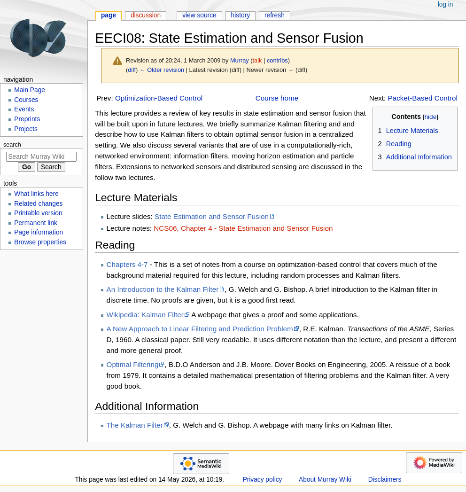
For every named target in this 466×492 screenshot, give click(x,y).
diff (132, 69)
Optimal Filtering (133, 364)
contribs (277, 60)
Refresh (274, 15)
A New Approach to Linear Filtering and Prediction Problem (200, 329)
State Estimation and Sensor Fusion (212, 216)
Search (12, 144)
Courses (26, 99)
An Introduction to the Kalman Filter (163, 289)
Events (24, 109)
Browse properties (40, 242)
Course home (277, 98)
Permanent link (35, 222)
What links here (36, 193)
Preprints (27, 119)
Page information (38, 232)
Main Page (29, 90)
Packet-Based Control (423, 98)
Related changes (38, 203)
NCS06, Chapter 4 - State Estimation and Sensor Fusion (243, 228)
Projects (26, 129)
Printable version (38, 213)
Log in (445, 4)
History (240, 15)
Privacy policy (262, 479)
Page (108, 15)
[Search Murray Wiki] (41, 157)
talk (257, 60)
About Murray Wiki (325, 479)
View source (199, 15)
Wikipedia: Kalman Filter (145, 315)
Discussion (146, 15)
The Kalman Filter (135, 425)
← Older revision (162, 69)
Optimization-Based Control (158, 98)
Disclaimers (385, 479)
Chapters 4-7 (127, 264)
